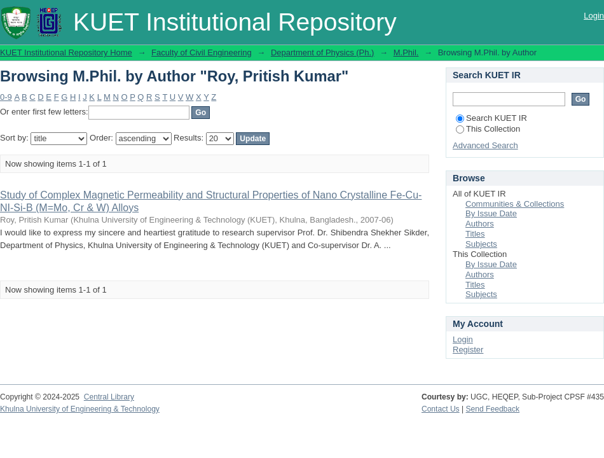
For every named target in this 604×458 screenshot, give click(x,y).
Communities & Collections (514, 204)
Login (594, 15)
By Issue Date (491, 213)
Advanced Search (485, 145)
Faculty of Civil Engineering (201, 52)
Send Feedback (493, 409)
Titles (475, 234)
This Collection (488, 129)
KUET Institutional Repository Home (66, 52)
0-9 (6, 97)
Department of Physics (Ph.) (322, 52)
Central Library (109, 396)
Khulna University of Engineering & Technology (80, 409)
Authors (479, 223)
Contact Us (441, 409)
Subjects (481, 244)
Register (468, 349)
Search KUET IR (491, 118)
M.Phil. (406, 52)
